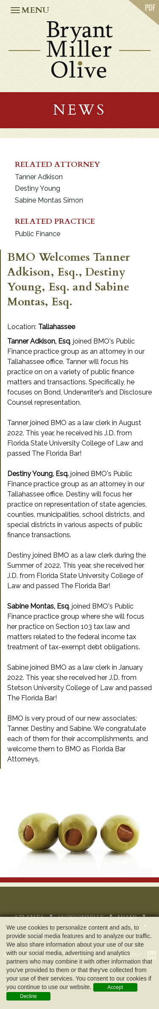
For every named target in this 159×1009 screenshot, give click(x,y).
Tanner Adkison (39, 177)
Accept (115, 987)
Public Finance (37, 234)
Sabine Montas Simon (49, 200)
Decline (28, 996)
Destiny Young (37, 188)
